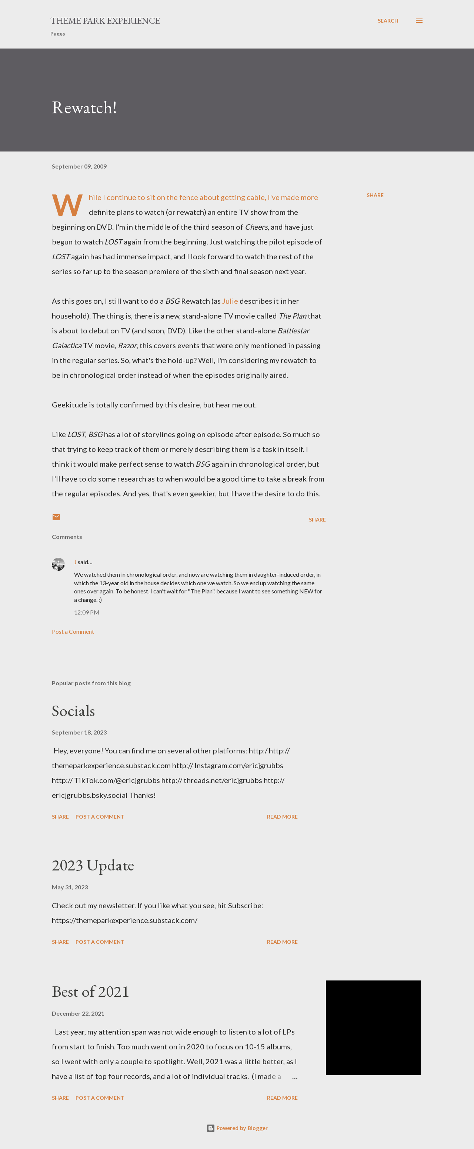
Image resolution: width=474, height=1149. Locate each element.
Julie (230, 300)
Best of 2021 (90, 991)
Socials (73, 710)
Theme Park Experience (105, 20)
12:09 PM (87, 612)
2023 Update (93, 864)
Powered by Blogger (237, 1128)
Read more (282, 816)
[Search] (388, 20)
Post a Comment (73, 631)
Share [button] (375, 195)
